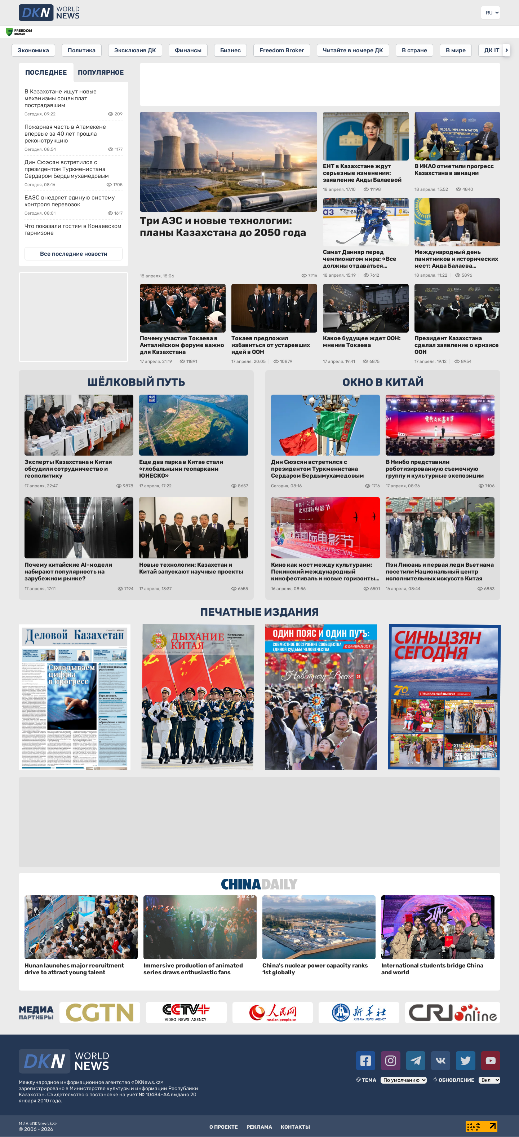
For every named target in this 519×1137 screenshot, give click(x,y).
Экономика (33, 50)
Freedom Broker (285, 50)
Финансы (190, 50)
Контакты (295, 1126)
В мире (461, 50)
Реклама (259, 1126)
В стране (419, 50)
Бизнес (233, 50)
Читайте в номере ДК (357, 50)
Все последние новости (73, 253)
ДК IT (498, 50)
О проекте (223, 1126)
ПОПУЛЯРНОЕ (101, 72)
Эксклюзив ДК (137, 50)
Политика (82, 50)
